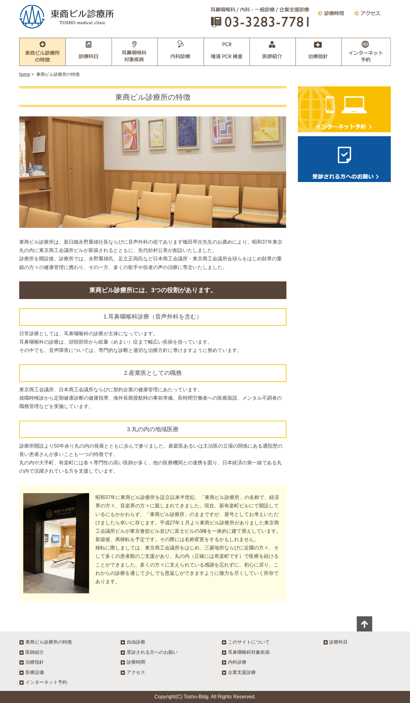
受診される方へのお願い (344, 159)
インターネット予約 (366, 52)
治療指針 (318, 52)
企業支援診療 (227, 52)
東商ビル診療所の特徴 (42, 52)
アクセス (136, 672)
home (24, 74)
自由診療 (136, 641)
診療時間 (136, 662)
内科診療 (181, 52)
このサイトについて (249, 641)
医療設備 (34, 672)
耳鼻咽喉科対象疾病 (135, 52)
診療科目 (89, 52)
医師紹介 (272, 52)
